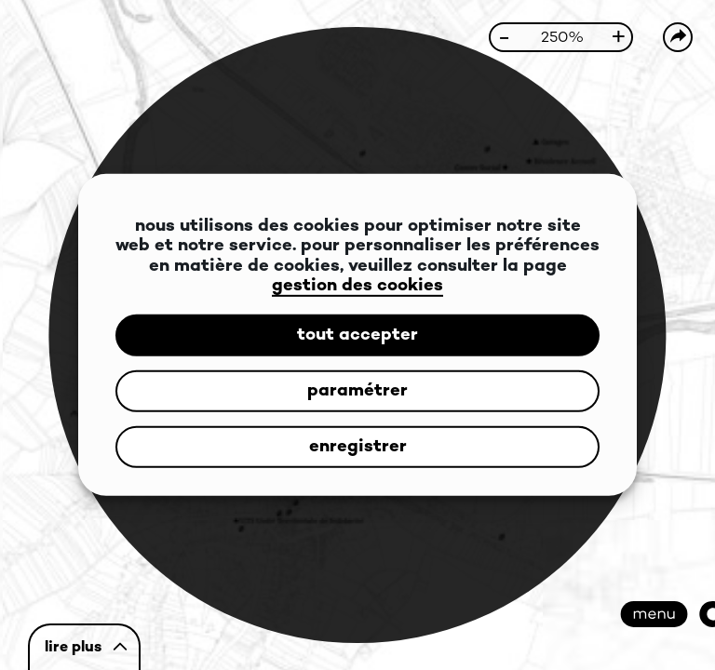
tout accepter (357, 335)
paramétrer (357, 391)
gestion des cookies (357, 286)
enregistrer (358, 447)
